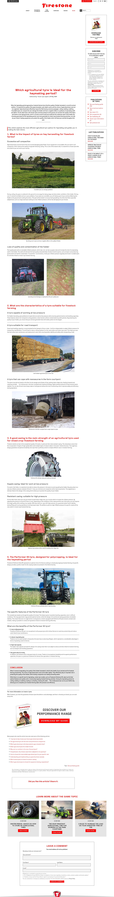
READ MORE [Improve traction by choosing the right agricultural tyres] (90, 150)
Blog (73, 10)
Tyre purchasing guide (73, 735)
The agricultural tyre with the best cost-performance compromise (27, 711)
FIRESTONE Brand (38, 876)
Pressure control (62, 878)
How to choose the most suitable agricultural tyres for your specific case (29, 724)
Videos (66, 10)
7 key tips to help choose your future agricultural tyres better (26, 709)
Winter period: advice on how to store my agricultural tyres (23, 795)
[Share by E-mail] (46, 69)
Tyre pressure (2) (95, 122)
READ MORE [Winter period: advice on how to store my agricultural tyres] (23, 800)
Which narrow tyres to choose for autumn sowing (23, 729)
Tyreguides (47, 11)
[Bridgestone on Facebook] (101, 1)
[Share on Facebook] (40, 69)
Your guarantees (62, 887)
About (28, 10)
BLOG (83, 877)
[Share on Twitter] (43, 69)
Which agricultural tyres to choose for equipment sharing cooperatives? (29, 732)
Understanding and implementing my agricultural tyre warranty (27, 726)
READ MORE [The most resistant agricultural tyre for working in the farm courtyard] (57, 802)
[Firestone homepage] (57, 6)
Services (56, 10)
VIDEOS (84, 874)
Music (34, 882)
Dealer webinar (38, 889)
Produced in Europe (38, 878)
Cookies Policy (86, 881)
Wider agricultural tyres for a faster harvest (21, 716)
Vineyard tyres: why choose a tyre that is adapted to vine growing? (28, 721)
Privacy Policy (72, 848)
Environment (36, 880)
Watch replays (36, 891)
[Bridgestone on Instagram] (103, 1)
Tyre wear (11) (94, 112)
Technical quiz (36, 893)
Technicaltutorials (37, 11)
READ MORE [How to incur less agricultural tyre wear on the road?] (90, 141)
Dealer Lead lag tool (64, 882)
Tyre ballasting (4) (95, 116)
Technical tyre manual (64, 876)
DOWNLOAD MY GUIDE (96, 42)
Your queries (61, 889)
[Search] (86, 10)
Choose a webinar (37, 887)
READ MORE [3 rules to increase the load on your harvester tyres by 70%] (90, 800)
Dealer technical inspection (66, 880)
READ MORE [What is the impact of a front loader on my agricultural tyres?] (90, 159)
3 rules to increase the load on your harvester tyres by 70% (90, 795)
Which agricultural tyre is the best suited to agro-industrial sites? (27, 714)
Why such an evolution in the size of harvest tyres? (23, 719)
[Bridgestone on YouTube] (105, 1)
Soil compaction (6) (95, 114)
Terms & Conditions (87, 885)
